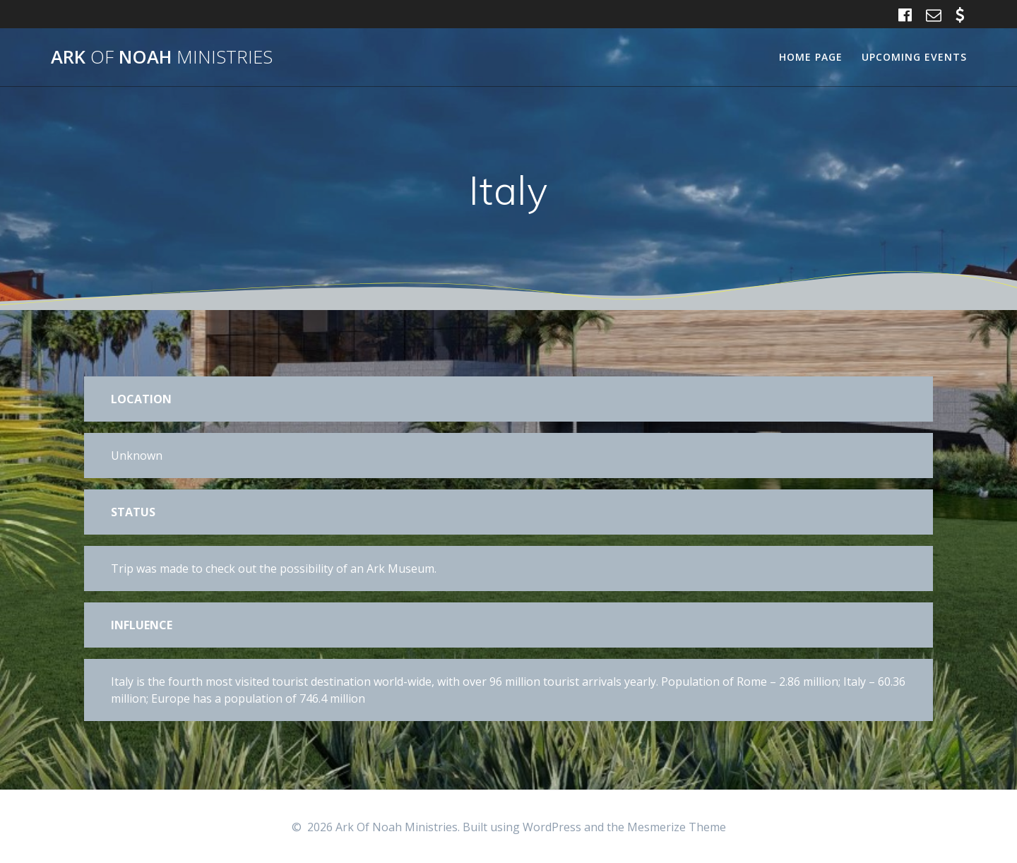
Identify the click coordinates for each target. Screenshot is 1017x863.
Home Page (811, 57)
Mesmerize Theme (676, 827)
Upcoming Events (914, 57)
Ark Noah (162, 57)
